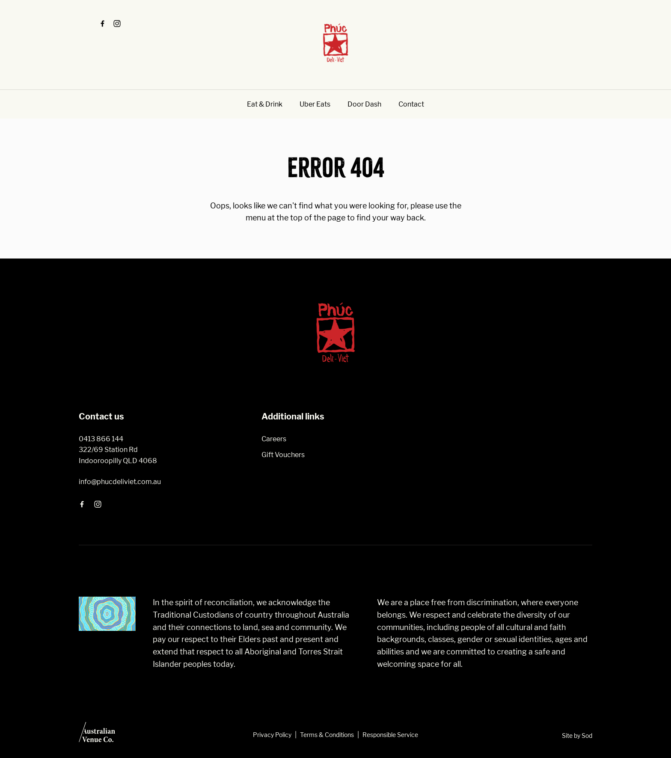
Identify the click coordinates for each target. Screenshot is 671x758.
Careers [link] (273, 439)
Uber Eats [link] (315, 104)
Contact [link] (411, 104)
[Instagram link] (116, 23)
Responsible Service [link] (390, 734)
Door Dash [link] (364, 104)
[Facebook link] (102, 23)
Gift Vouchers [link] (283, 455)
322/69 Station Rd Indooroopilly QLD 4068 (118, 455)
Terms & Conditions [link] (327, 734)
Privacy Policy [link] (272, 734)
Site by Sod (577, 735)
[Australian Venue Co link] (97, 735)
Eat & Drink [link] (264, 104)
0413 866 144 (101, 439)
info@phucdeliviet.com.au (120, 482)
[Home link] (335, 42)
